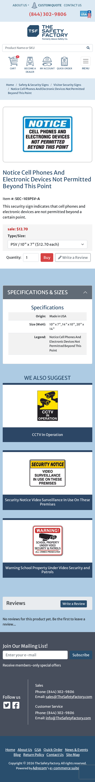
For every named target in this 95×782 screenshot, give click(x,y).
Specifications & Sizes (37, 292)
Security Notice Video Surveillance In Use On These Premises (47, 502)
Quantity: (13, 257)
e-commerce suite (64, 768)
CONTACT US (72, 5)
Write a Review (73, 257)
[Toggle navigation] (85, 61)
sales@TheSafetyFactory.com (69, 697)
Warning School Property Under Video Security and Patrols (47, 570)
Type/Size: (17, 236)
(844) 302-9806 (48, 14)
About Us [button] (20, 5)
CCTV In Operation (47, 435)
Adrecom (39, 768)
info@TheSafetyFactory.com (68, 718)
